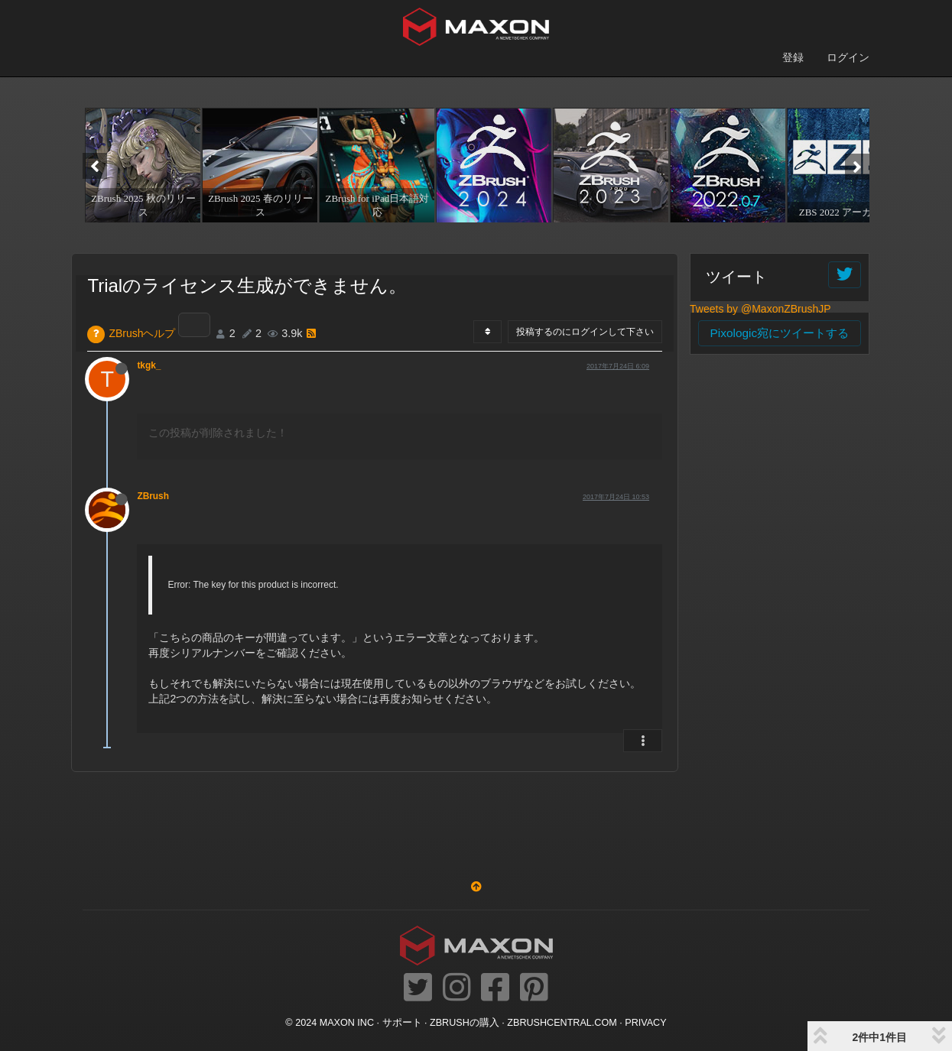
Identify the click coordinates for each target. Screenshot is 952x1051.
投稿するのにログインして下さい (585, 331)
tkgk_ (149, 365)
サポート (402, 1022)
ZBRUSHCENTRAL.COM (561, 1022)
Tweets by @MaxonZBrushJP (760, 309)
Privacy (645, 1022)
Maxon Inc (347, 1022)
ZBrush (153, 496)
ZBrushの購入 (464, 1022)
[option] (141, 165)
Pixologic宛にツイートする (780, 332)
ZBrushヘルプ (142, 333)
